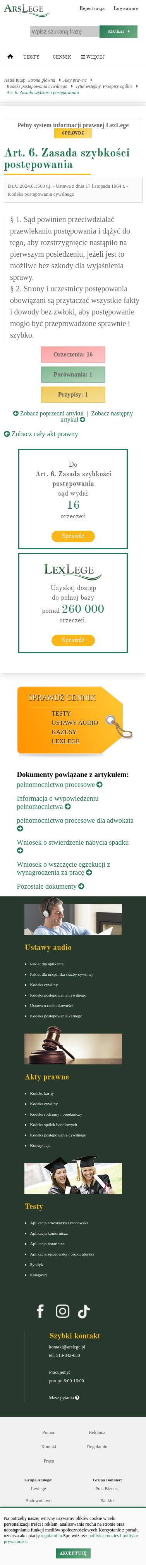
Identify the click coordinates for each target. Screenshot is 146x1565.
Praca (49, 1461)
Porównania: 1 (73, 374)
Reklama (97, 1432)
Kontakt (49, 1446)
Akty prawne (75, 80)
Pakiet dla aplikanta (47, 964)
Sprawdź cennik (62, 697)
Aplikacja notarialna (47, 1243)
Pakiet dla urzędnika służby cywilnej (61, 974)
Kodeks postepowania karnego (56, 1016)
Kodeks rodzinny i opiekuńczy (56, 1114)
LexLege (66, 741)
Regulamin (97, 1446)
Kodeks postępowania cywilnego (37, 86)
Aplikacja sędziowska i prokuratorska (62, 1254)
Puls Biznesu (108, 1488)
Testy (31, 57)
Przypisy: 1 (73, 394)
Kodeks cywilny (44, 984)
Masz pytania (64, 1397)
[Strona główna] (10, 58)
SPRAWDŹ (73, 133)
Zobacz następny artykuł (97, 416)
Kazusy (64, 732)
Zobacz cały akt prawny (41, 434)
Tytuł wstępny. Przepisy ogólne (104, 86)
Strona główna (41, 80)
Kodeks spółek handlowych (53, 1124)
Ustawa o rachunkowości (51, 1005)
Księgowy (39, 1275)
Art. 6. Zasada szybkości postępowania (43, 92)
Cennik (62, 57)
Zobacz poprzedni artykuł (48, 413)
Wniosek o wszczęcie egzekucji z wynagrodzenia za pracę (63, 868)
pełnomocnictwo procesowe (60, 784)
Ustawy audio (75, 722)
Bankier (107, 1500)
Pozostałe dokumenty (50, 886)
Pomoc (48, 1432)
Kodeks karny (42, 1093)
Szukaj (118, 31)
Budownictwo (39, 1500)
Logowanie (125, 8)
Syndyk (36, 1264)
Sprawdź (73, 536)
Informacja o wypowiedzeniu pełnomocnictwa (58, 802)
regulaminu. (51, 1535)
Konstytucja (40, 1145)
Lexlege (38, 1488)
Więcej (93, 57)
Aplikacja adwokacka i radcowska (59, 1222)
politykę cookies (103, 1535)
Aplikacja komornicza (49, 1233)
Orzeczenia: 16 (73, 354)
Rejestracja (92, 8)
